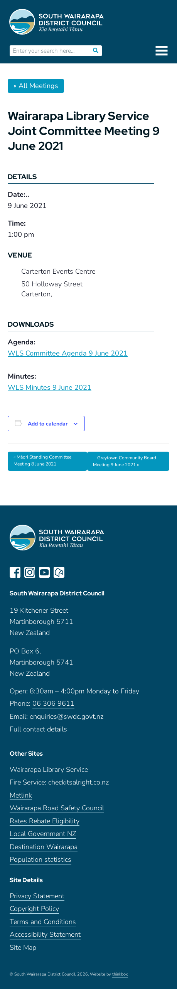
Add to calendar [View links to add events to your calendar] (47, 423)
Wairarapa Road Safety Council (57, 808)
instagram (29, 572)
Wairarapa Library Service (49, 769)
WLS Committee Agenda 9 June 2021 (68, 353)
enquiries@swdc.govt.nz (66, 716)
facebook (15, 572)
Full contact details (38, 729)
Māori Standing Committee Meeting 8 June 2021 (42, 460)
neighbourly (59, 572)
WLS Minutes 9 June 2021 (49, 387)
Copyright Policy (34, 908)
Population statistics (40, 859)
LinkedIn (73, 572)
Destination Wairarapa (44, 847)
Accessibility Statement (45, 934)
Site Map (23, 947)
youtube (44, 572)
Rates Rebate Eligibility (44, 821)
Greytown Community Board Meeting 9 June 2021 (124, 461)
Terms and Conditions (43, 922)
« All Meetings (35, 85)
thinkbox (120, 974)
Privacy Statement (37, 896)
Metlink (21, 795)
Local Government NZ (43, 833)
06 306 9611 (53, 703)
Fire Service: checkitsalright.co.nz (59, 782)
